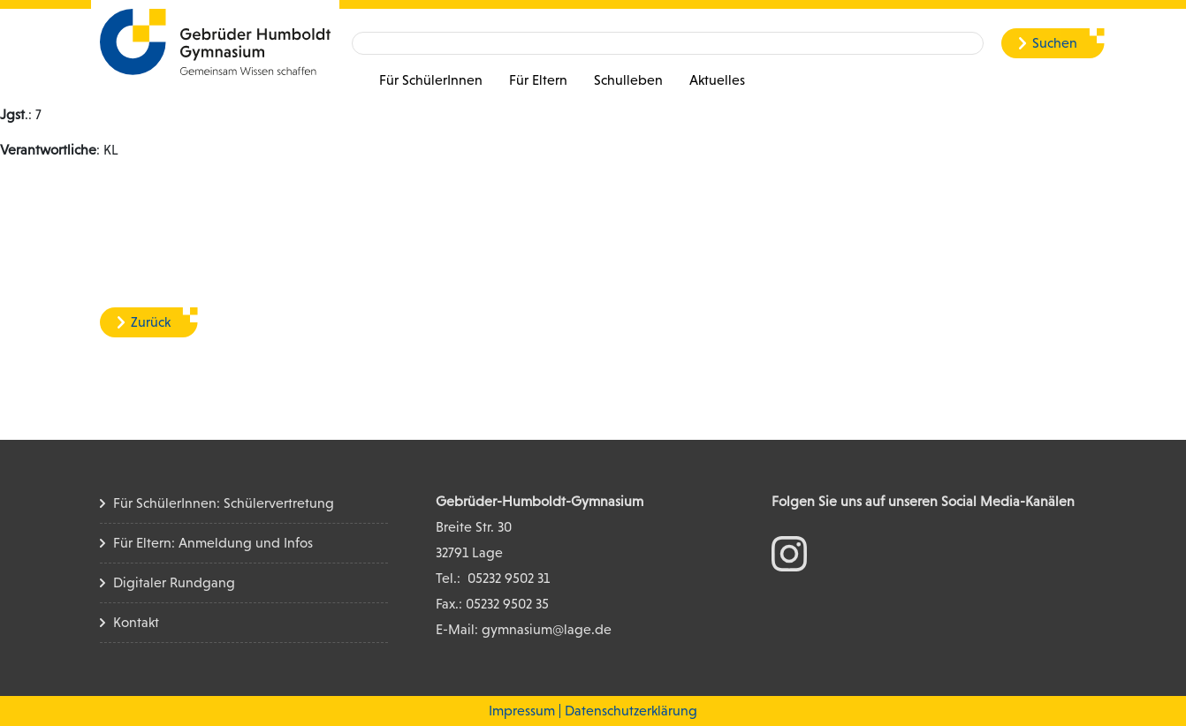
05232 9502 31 (509, 578)
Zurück (151, 321)
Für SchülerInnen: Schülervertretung (223, 502)
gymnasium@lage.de (547, 629)
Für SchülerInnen (431, 79)
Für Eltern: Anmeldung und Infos (213, 542)
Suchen (1054, 42)
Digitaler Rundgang (174, 582)
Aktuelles (717, 79)
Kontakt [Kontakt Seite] (136, 622)
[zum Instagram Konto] (789, 552)
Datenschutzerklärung (631, 710)
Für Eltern (538, 79)
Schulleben (628, 79)
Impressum (522, 710)
